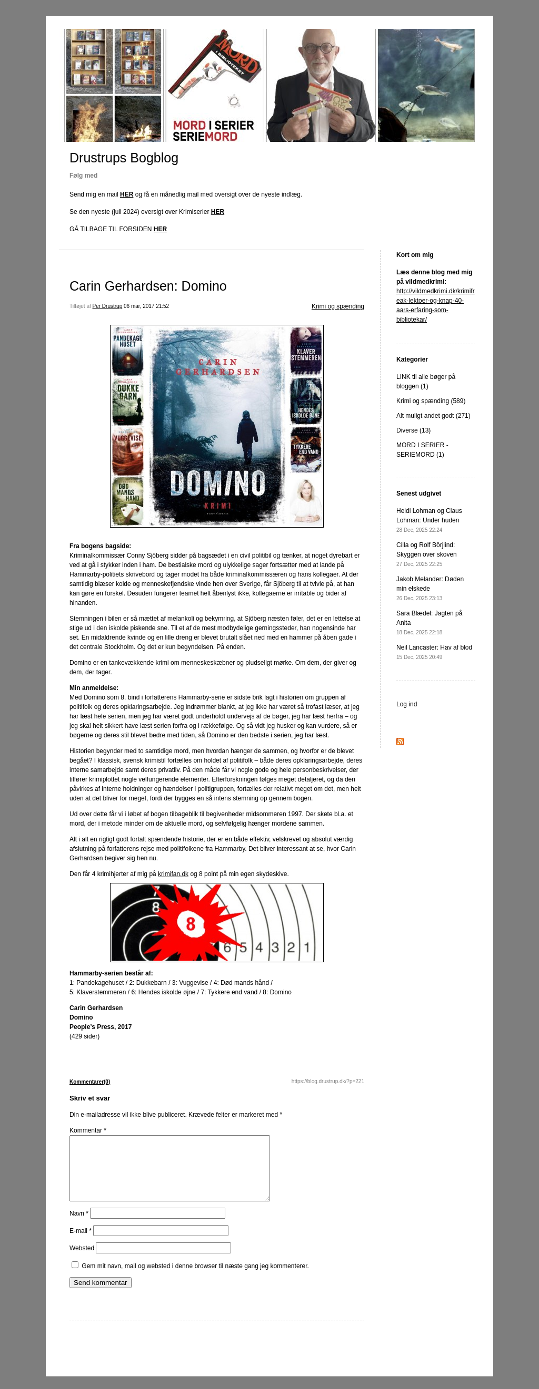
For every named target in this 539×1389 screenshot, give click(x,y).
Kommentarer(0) (89, 1082)
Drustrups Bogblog (123, 157)
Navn (78, 1226)
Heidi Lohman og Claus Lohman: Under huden (429, 520)
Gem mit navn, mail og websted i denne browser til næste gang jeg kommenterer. (195, 1278)
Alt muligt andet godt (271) (433, 415)
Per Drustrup (108, 306)
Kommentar (87, 1130)
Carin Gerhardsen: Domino (148, 286)
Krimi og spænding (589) (430, 401)
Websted (81, 1260)
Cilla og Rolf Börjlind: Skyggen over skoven (426, 554)
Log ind (406, 704)
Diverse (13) (413, 430)
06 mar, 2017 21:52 (146, 306)
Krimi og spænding (338, 306)
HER (126, 194)
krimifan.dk (173, 874)
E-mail (80, 1243)
